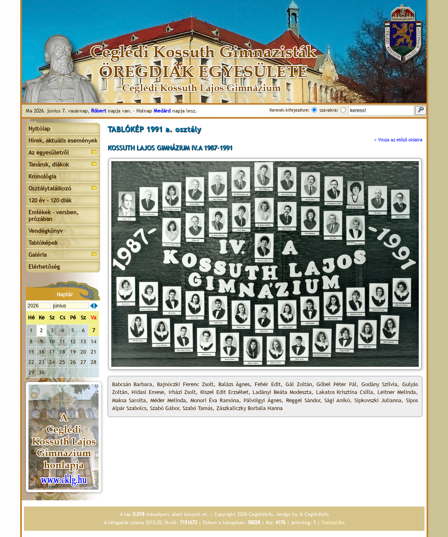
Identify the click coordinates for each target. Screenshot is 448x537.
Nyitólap (39, 128)
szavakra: (328, 110)
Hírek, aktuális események (62, 140)
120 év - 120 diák (49, 200)
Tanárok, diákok (63, 164)
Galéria (63, 254)
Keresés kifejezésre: (290, 110)
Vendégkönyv (45, 230)
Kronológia (42, 176)
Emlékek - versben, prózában (53, 215)
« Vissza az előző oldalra (398, 139)
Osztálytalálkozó (63, 188)
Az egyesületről (63, 152)
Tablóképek (43, 242)
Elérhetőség (44, 266)
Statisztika (333, 522)
